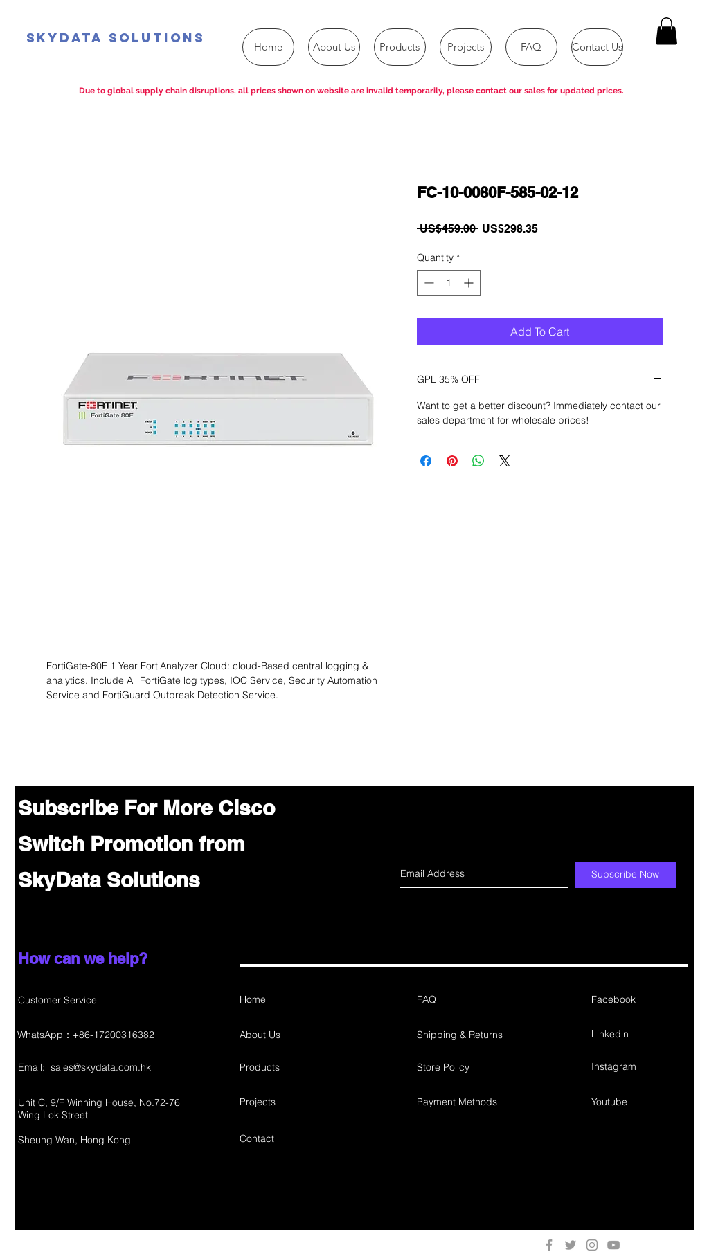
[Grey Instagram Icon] (592, 1245)
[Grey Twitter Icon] (570, 1245)
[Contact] (289, 1139)
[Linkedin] (640, 1035)
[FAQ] (466, 1000)
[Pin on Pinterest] (452, 461)
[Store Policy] (466, 1068)
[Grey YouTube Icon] (613, 1245)
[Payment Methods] (466, 1102)
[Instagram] (639, 1067)
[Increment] (469, 283)
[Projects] (289, 1102)
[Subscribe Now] (625, 875)
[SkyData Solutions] (188, 38)
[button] (666, 30)
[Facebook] (640, 1000)
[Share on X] (504, 461)
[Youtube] (640, 1102)
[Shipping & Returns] (466, 1035)
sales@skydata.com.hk (101, 1067)
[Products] (289, 1068)
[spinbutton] (448, 283)
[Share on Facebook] (426, 461)
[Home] (289, 1000)
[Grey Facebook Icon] (549, 1245)
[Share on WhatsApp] (478, 461)
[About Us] (289, 1035)
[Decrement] (427, 283)
